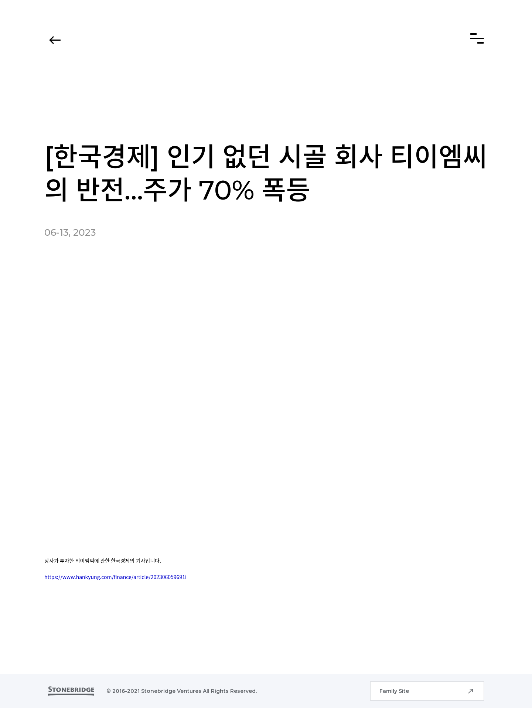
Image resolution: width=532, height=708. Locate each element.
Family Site (394, 691)
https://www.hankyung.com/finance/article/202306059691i (115, 577)
